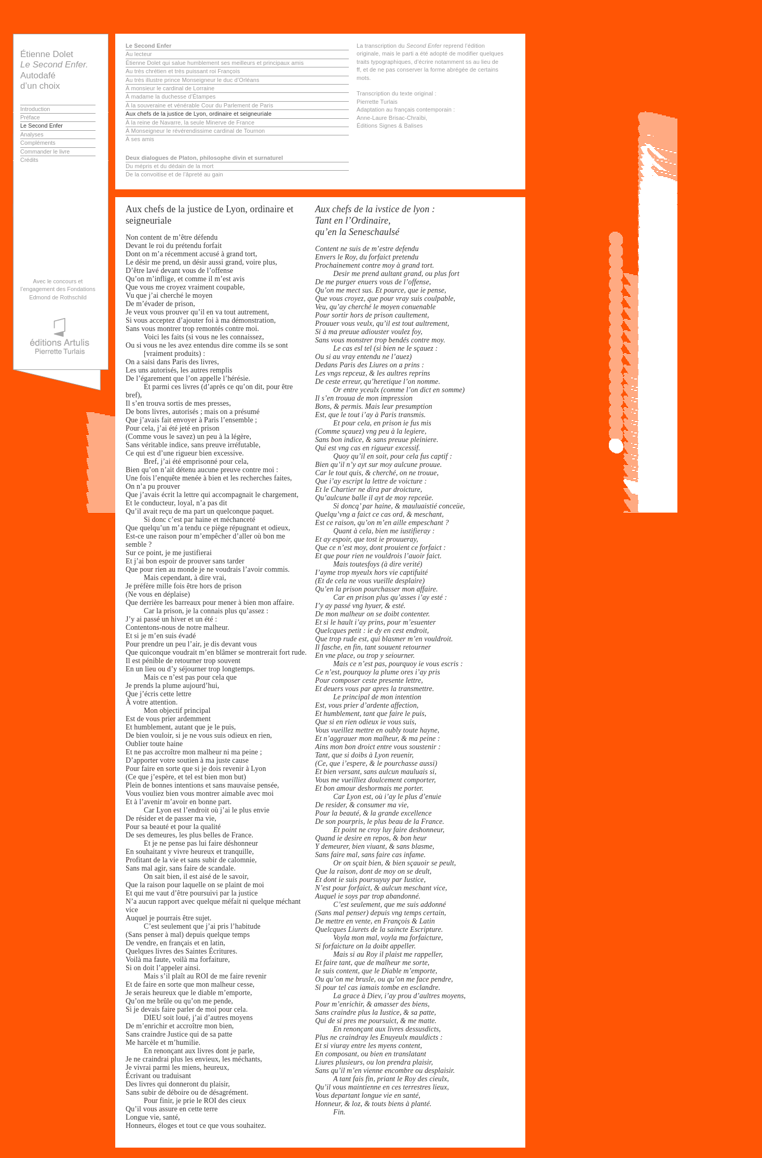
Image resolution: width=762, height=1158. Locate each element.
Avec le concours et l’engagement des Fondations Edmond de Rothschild (57, 289)
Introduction (35, 109)
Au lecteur (139, 54)
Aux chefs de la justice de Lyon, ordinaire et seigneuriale (198, 114)
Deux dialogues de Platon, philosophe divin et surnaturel (204, 158)
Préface (30, 117)
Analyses (32, 134)
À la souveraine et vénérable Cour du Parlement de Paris (199, 105)
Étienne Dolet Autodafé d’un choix (54, 70)
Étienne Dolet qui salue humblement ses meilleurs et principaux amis (215, 63)
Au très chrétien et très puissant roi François (183, 71)
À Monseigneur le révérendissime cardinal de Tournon (195, 131)
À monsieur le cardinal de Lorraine (170, 88)
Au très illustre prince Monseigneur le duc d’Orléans (193, 80)
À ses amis (140, 139)
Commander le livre (45, 151)
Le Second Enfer (41, 125)
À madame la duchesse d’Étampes (170, 96)
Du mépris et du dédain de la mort (169, 166)
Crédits (29, 160)
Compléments (38, 143)
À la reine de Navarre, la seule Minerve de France (190, 122)
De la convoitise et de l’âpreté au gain (174, 174)
